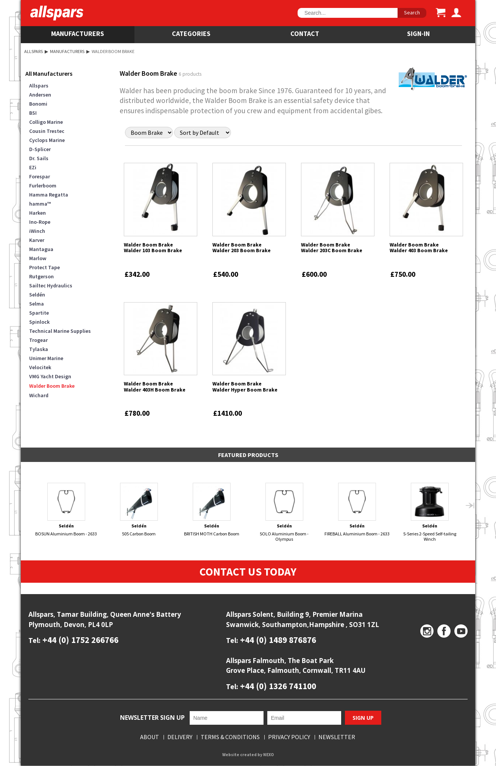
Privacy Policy (289, 738)
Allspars (33, 51)
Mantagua (41, 249)
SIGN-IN (418, 33)
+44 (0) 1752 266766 (80, 640)
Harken (37, 212)
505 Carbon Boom (139, 510)
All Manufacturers (48, 73)
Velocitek (40, 367)
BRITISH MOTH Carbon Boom (212, 510)
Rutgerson (41, 276)
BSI (33, 112)
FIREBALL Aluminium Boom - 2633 (357, 510)
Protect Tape (44, 267)
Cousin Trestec (46, 131)
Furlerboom (42, 185)
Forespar (39, 176)
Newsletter (336, 738)
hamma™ (40, 203)
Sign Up (363, 718)
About (149, 738)
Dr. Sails (38, 158)
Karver (36, 240)
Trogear (38, 340)
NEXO (268, 755)
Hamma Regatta (48, 194)
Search (412, 12)
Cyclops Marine (47, 140)
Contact (304, 33)
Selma (36, 303)
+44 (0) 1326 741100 (277, 686)
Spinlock (39, 321)
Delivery (179, 738)
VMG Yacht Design (50, 376)
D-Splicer (40, 149)
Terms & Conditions (230, 738)
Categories (191, 33)
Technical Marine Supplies (60, 331)
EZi (32, 167)
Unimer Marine (46, 358)
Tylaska (38, 349)
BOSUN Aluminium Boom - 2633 (66, 510)
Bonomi (38, 103)
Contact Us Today (248, 572)
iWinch (37, 231)
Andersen (40, 94)
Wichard (38, 395)
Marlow (37, 258)
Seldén (37, 294)
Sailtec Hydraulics (50, 285)
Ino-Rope (39, 221)
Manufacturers (77, 33)
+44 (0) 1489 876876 (277, 640)
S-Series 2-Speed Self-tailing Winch (430, 512)
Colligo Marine (46, 122)
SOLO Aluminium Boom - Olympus (284, 512)
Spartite (39, 312)
